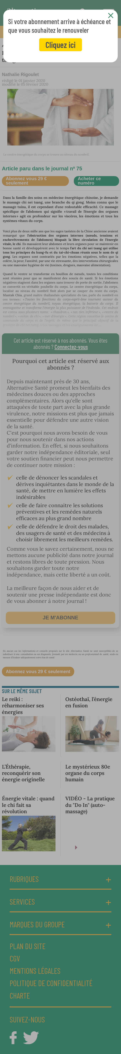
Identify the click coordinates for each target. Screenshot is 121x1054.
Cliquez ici (60, 44)
